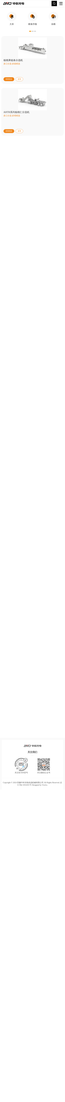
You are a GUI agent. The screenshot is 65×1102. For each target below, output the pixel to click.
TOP (6, 811)
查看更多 (9, 119)
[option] (11, 38)
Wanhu (44, 802)
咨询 (19, 119)
